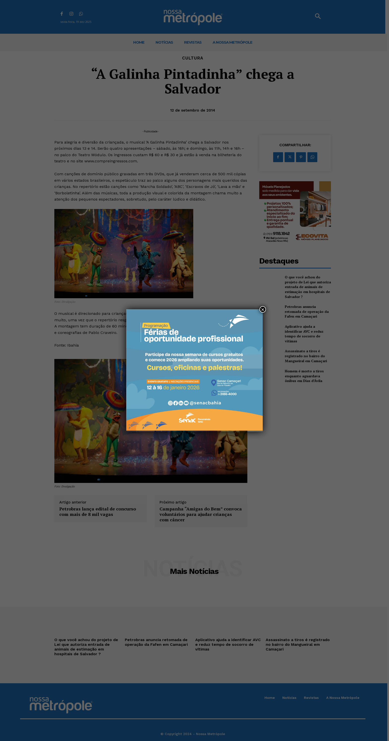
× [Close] (262, 309)
